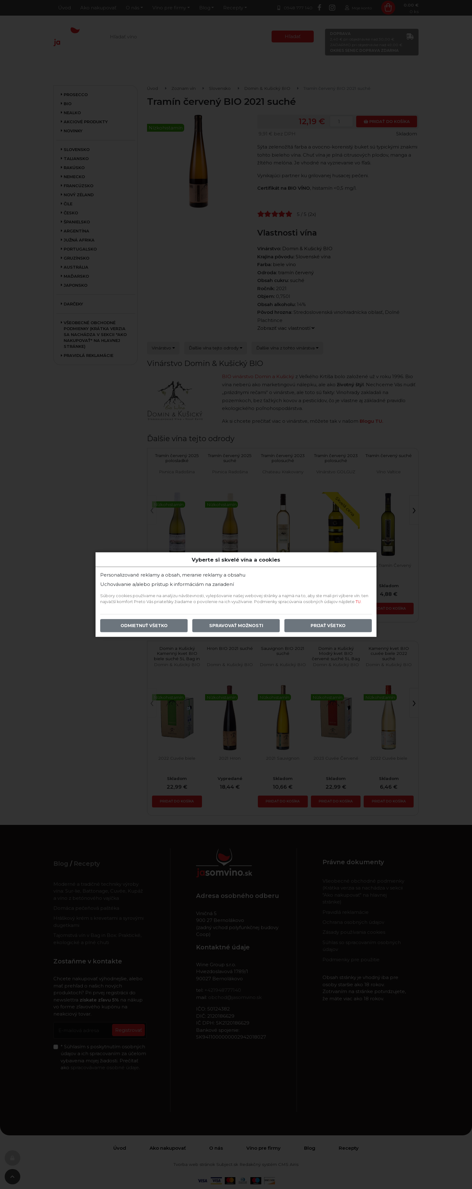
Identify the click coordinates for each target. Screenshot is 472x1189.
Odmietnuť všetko (144, 625)
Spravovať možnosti (236, 625)
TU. (358, 601)
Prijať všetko (328, 625)
